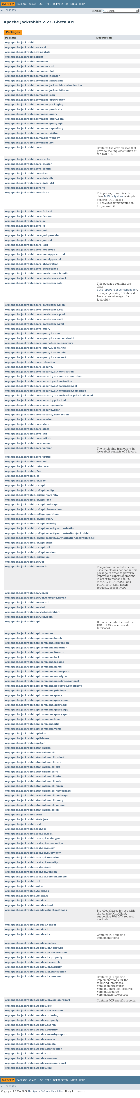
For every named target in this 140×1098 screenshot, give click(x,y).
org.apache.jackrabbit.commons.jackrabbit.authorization (43, 85)
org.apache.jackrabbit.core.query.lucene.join (35, 352)
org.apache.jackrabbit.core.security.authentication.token (43, 376)
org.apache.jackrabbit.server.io (26, 566)
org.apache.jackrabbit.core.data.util (29, 183)
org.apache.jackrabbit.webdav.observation (34, 1010)
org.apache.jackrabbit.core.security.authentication (39, 371)
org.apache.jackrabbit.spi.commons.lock (32, 657)
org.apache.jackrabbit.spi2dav (25, 733)
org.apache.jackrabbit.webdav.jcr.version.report (37, 1000)
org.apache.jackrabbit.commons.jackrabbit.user (37, 90)
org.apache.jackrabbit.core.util (26, 433)
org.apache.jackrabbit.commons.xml (29, 142)
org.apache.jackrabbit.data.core (27, 466)
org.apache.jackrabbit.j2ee (23, 471)
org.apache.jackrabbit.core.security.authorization (38, 381)
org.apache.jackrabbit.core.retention (30, 362)
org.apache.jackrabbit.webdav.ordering (31, 1015)
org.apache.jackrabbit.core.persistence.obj (34, 309)
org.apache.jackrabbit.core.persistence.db (33, 283)
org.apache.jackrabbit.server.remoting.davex (35, 597)
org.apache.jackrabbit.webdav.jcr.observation (36, 952)
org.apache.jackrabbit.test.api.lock (28, 833)
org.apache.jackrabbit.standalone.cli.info (33, 776)
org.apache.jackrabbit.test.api (25, 829)
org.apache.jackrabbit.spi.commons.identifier (36, 647)
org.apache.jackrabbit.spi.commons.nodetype (36, 676)
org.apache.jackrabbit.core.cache (27, 159)
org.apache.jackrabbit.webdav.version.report (35, 1063)
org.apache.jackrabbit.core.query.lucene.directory (39, 343)
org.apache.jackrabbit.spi (22, 621)
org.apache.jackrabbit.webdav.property (32, 1020)
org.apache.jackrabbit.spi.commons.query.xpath (37, 714)
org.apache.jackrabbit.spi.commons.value (33, 728)
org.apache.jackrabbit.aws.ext (25, 47)
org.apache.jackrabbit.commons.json (30, 95)
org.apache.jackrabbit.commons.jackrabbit (34, 80)
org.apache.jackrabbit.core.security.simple (34, 405)
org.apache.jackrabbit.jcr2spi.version (30, 552)
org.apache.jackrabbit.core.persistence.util (34, 319)
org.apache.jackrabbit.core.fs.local (28, 211)
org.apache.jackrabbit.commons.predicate (33, 109)
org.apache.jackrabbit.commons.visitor (31, 133)
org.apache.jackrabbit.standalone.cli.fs (31, 771)
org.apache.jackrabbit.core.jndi (26, 230)
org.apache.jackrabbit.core (23, 147)
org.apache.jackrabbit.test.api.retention (32, 857)
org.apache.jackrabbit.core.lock (26, 244)
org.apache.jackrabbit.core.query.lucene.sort (35, 357)
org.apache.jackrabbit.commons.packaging (34, 104)
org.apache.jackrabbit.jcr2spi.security (30, 523)
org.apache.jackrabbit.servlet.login (29, 616)
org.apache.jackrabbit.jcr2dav (25, 480)
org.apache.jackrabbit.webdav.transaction (33, 1048)
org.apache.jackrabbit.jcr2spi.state (29, 542)
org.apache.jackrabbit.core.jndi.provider (32, 235)
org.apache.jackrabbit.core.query (27, 328)
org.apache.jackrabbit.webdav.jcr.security (33, 967)
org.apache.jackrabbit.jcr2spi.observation (33, 509)
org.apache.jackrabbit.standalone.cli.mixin (34, 786)
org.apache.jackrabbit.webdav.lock (28, 1005)
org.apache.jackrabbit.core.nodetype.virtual (35, 254)
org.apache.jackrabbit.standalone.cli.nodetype (36, 795)
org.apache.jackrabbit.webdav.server (30, 1039)
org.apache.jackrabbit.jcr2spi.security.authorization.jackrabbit (47, 533)
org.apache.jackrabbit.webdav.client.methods (36, 910)
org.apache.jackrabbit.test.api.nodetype (32, 838)
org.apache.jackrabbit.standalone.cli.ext (32, 767)
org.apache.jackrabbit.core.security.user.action (37, 414)
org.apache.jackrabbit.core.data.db (29, 178)
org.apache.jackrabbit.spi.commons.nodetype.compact (42, 681)
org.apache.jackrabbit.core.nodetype (30, 249)
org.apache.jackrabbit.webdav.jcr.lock (30, 943)
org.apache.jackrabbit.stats (23, 814)
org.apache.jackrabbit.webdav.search (30, 1025)
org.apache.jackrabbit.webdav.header (30, 924)
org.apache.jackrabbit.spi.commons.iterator (34, 652)
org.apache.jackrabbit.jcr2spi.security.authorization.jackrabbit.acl (49, 538)
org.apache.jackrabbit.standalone (28, 747)
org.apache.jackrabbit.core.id (25, 225)
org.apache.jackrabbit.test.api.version (31, 871)
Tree (48, 4)
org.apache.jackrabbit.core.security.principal (35, 400)
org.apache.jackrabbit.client (24, 56)
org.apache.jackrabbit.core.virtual (28, 456)
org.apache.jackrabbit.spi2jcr (25, 743)
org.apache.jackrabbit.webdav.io (27, 929)
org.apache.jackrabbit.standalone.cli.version (35, 805)
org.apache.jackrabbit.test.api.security (31, 862)
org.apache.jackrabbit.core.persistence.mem (35, 304)
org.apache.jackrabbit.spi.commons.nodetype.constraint (43, 685)
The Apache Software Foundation (45, 1091)
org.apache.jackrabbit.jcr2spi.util (27, 547)
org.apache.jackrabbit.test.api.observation (34, 843)
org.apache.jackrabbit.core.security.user (32, 409)
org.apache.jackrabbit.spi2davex (27, 738)
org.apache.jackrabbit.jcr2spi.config (29, 490)
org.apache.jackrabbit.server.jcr (26, 593)
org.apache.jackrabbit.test (23, 824)
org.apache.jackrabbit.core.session (29, 419)
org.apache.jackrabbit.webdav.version (31, 1058)
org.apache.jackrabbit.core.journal (28, 240)
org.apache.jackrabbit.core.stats (27, 429)
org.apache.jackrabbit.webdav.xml (28, 1067)
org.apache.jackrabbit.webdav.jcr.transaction (35, 971)
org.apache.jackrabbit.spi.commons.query (33, 695)
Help (82, 4)
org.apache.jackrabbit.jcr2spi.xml (28, 557)
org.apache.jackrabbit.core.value (27, 443)
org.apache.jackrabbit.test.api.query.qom (33, 852)
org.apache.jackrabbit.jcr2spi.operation (32, 514)
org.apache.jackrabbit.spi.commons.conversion (37, 642)
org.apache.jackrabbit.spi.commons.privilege (35, 690)
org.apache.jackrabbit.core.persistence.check (36, 278)
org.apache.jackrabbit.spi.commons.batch (33, 638)
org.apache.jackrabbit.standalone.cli (30, 752)
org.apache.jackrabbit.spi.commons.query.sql (36, 704)
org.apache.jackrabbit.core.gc (25, 221)
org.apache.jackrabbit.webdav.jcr (27, 934)
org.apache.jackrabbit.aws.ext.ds (27, 52)
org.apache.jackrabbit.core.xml (26, 461)
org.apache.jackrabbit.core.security (29, 367)
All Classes (8, 10)
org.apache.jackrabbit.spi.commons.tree (32, 719)
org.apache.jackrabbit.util (22, 881)
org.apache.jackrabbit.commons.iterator (32, 75)
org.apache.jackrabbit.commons (27, 61)
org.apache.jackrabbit (20, 42)
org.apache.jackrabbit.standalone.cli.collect (34, 757)
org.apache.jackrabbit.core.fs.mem (28, 216)
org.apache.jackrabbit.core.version (28, 448)
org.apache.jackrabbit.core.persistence (31, 268)
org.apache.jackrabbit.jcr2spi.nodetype (31, 504)
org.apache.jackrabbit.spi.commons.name (33, 666)
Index (73, 4)
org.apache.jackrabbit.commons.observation (35, 99)
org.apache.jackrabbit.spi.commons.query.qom (37, 700)
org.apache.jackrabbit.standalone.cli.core (33, 762)
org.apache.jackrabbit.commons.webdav (32, 138)
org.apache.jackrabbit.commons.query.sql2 (34, 123)
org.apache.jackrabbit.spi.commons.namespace (37, 671)
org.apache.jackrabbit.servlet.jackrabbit (32, 612)
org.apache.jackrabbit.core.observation (31, 264)
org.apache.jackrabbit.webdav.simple (30, 1044)
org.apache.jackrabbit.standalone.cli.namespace (38, 790)
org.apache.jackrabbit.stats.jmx (26, 819)
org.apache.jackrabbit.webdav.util (28, 1053)
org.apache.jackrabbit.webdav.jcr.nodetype (34, 947)
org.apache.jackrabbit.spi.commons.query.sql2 (36, 709)
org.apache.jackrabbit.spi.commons (29, 633)
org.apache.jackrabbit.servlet (25, 607)
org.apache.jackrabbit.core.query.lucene (32, 333)
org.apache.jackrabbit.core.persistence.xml (34, 324)
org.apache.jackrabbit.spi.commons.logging (34, 662)
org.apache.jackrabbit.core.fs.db (27, 192)
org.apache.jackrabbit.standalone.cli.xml (32, 809)
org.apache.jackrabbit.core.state (27, 424)
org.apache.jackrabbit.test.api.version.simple (36, 876)
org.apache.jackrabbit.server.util (27, 602)
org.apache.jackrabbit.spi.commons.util (32, 724)
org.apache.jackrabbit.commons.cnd (29, 66)
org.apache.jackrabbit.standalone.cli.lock (33, 781)
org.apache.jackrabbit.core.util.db (28, 438)
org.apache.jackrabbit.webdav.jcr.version (33, 976)
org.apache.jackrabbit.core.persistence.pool (35, 314)
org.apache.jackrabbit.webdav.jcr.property (33, 957)
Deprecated (60, 4)
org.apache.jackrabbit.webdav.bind (29, 905)
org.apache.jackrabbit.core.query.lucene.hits (35, 347)
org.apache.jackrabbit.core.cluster (28, 164)
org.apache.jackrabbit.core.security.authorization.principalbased (49, 395)
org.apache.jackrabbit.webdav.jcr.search (32, 962)
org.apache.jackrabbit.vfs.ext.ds (27, 891)
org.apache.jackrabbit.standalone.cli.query (34, 800)
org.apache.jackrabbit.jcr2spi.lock (28, 499)
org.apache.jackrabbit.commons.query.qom (34, 118)
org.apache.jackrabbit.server (24, 561)
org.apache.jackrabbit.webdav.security (31, 1029)
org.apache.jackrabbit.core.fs (25, 187)
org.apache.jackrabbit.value (24, 886)
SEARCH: (97, 11)
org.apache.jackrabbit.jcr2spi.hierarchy (31, 495)
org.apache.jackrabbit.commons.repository (34, 128)
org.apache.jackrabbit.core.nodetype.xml (33, 259)
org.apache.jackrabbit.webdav (25, 900)
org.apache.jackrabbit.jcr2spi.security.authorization (40, 528)
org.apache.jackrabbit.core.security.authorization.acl (41, 386)
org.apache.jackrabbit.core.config (28, 168)
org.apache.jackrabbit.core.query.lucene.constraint (39, 338)
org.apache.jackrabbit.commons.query (31, 114)
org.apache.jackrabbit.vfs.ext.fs (26, 895)
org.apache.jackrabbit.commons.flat (29, 71)
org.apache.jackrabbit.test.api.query (30, 848)
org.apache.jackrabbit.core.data (27, 173)
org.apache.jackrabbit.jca (22, 476)
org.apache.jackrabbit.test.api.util (28, 867)
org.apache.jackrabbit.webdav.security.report (36, 1034)
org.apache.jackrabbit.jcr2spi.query (29, 518)
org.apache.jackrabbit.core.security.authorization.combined (45, 390)
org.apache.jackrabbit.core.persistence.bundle (36, 273)
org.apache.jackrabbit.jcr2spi (25, 485)
